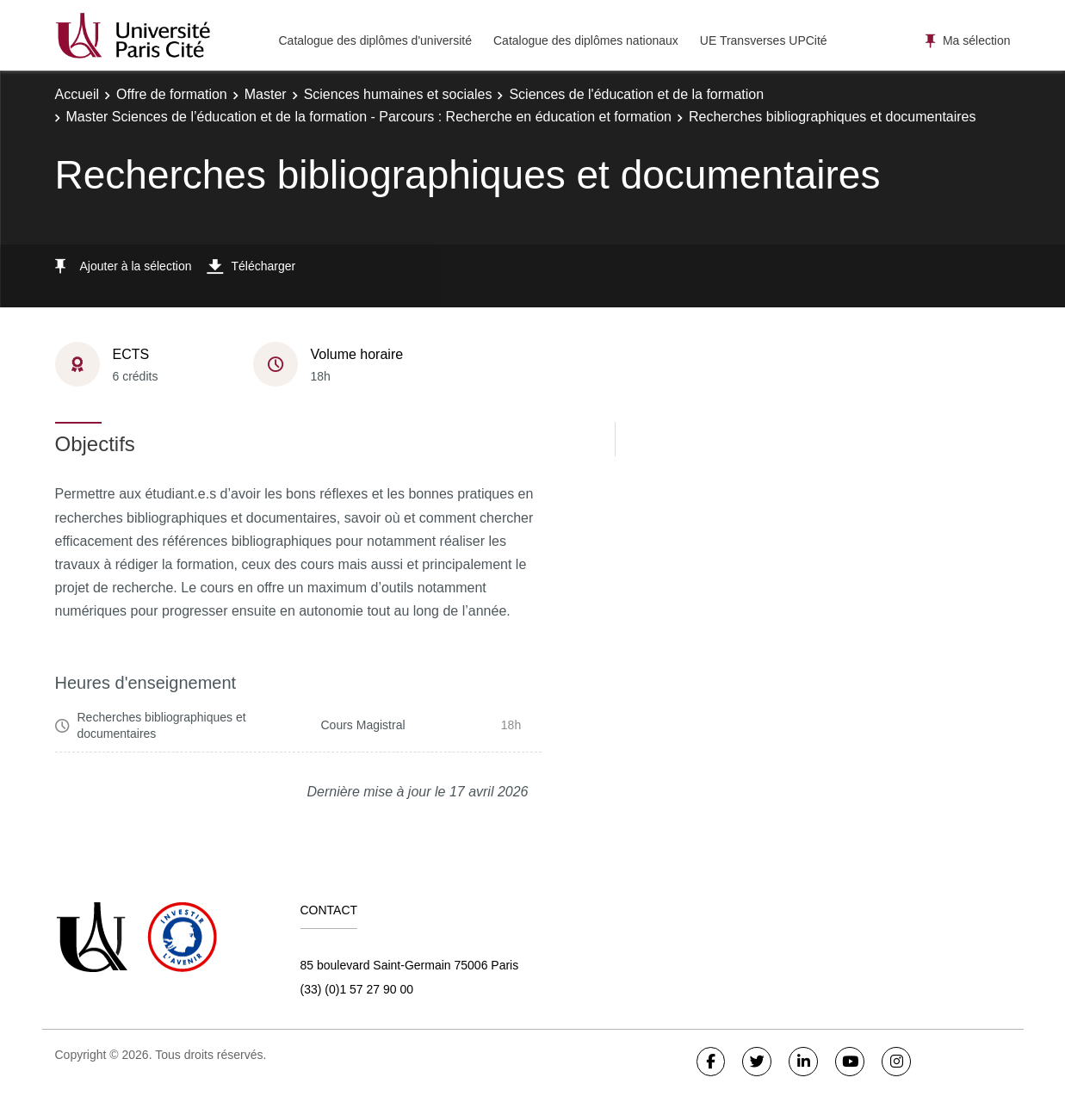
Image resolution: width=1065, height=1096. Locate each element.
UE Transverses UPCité (763, 40)
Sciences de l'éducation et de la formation (636, 94)
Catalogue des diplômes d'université (375, 40)
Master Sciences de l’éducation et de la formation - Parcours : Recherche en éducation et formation (369, 116)
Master (266, 94)
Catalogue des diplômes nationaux (585, 40)
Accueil (77, 94)
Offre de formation (171, 94)
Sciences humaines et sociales (398, 94)
